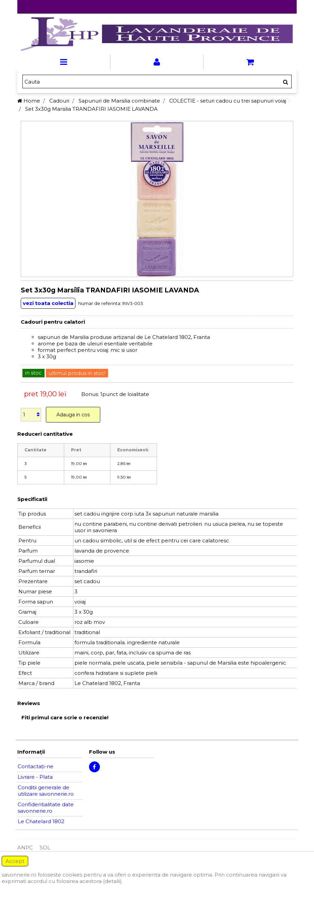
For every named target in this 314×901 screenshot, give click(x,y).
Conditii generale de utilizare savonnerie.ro (46, 790)
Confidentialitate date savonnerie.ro (46, 807)
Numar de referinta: (99, 303)
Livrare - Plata (35, 777)
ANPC (25, 847)
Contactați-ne (35, 766)
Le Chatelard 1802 (41, 821)
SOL (45, 847)
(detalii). (113, 881)
